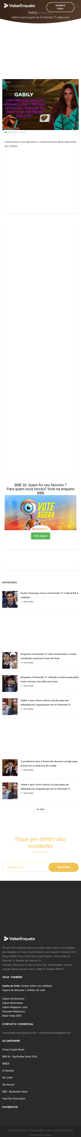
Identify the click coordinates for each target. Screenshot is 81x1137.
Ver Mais (40, 809)
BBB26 (6, 1063)
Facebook (10, 1107)
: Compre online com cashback (27, 985)
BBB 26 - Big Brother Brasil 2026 (19, 1056)
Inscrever (63, 867)
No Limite (7, 1077)
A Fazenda (8, 1070)
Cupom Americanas (12, 1002)
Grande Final (60, 7)
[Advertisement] (40, 46)
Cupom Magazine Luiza (14, 1007)
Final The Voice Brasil (13, 1098)
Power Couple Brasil (13, 1049)
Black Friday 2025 (11, 1015)
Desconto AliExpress (13, 1011)
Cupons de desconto (13, 998)
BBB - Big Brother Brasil (15, 1091)
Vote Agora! (41, 535)
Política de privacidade (40, 1135)
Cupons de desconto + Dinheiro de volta (23, 990)
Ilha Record (8, 1084)
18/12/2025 (27, 601)
